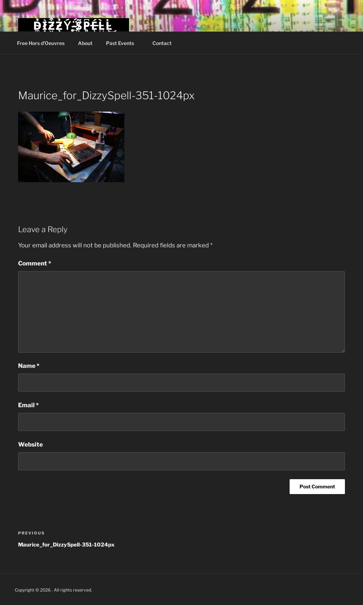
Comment (34, 263)
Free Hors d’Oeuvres (41, 43)
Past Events (123, 43)
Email (28, 405)
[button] (71, 147)
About (85, 43)
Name (28, 365)
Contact (162, 43)
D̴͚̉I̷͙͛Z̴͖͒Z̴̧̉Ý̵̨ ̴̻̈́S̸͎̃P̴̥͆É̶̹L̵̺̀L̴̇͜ (73, 26)
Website (30, 444)
